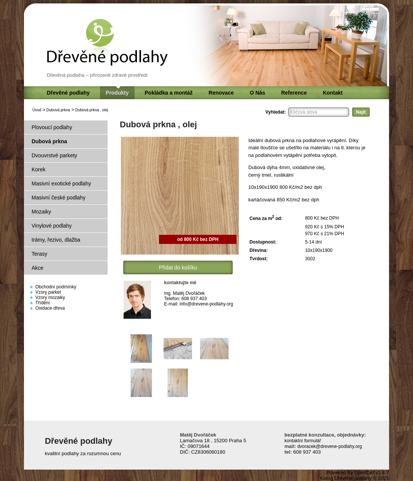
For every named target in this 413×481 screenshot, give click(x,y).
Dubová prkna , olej (91, 110)
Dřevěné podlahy (68, 93)
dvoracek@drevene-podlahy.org (329, 446)
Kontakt (333, 93)
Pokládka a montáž (169, 93)
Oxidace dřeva (50, 308)
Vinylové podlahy (52, 226)
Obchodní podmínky (55, 287)
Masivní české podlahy (59, 198)
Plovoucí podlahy (52, 127)
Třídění (42, 302)
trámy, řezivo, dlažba (56, 240)
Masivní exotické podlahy (61, 183)
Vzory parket (48, 292)
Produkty (117, 93)
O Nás (257, 93)
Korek (39, 169)
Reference (294, 93)
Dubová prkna (58, 110)
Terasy (39, 254)
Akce (37, 268)
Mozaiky (41, 212)
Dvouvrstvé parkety (54, 155)
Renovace (221, 93)
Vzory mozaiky (50, 297)
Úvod (36, 110)
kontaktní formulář (302, 440)
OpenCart (364, 472)
